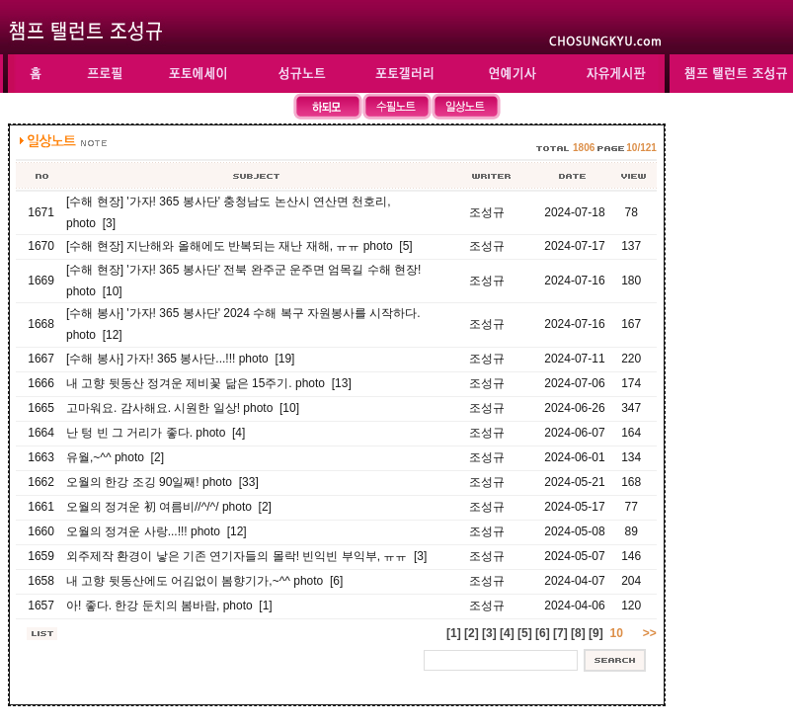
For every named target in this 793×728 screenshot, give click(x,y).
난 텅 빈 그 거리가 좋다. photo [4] (155, 433)
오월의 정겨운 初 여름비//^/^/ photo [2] (169, 507)
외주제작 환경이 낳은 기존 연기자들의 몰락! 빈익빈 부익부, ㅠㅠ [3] (246, 556)
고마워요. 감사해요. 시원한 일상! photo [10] (182, 408)
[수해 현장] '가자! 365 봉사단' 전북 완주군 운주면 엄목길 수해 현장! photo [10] (243, 280)
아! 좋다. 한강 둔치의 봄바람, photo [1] (169, 605)
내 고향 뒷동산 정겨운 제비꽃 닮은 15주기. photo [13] (209, 383)
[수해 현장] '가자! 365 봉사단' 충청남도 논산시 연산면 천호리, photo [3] (228, 212)
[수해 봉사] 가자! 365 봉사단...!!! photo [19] (180, 358)
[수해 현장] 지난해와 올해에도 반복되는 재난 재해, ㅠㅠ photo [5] (239, 246)
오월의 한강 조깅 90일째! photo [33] (162, 482)
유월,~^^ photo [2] (115, 457)
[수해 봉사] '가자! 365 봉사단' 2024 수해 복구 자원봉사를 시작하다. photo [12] (243, 324)
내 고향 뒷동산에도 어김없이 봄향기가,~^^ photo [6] (204, 581)
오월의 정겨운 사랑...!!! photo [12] (156, 531)
